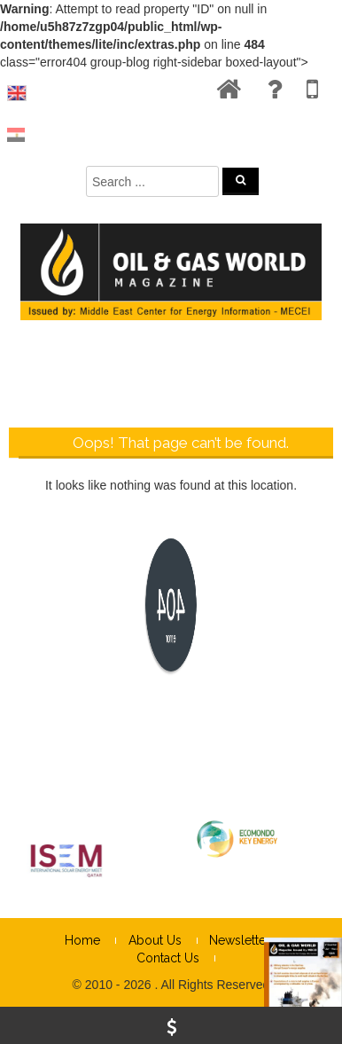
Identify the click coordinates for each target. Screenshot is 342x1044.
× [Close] (327, 571)
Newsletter (239, 940)
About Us (155, 940)
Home (82, 940)
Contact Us (167, 958)
